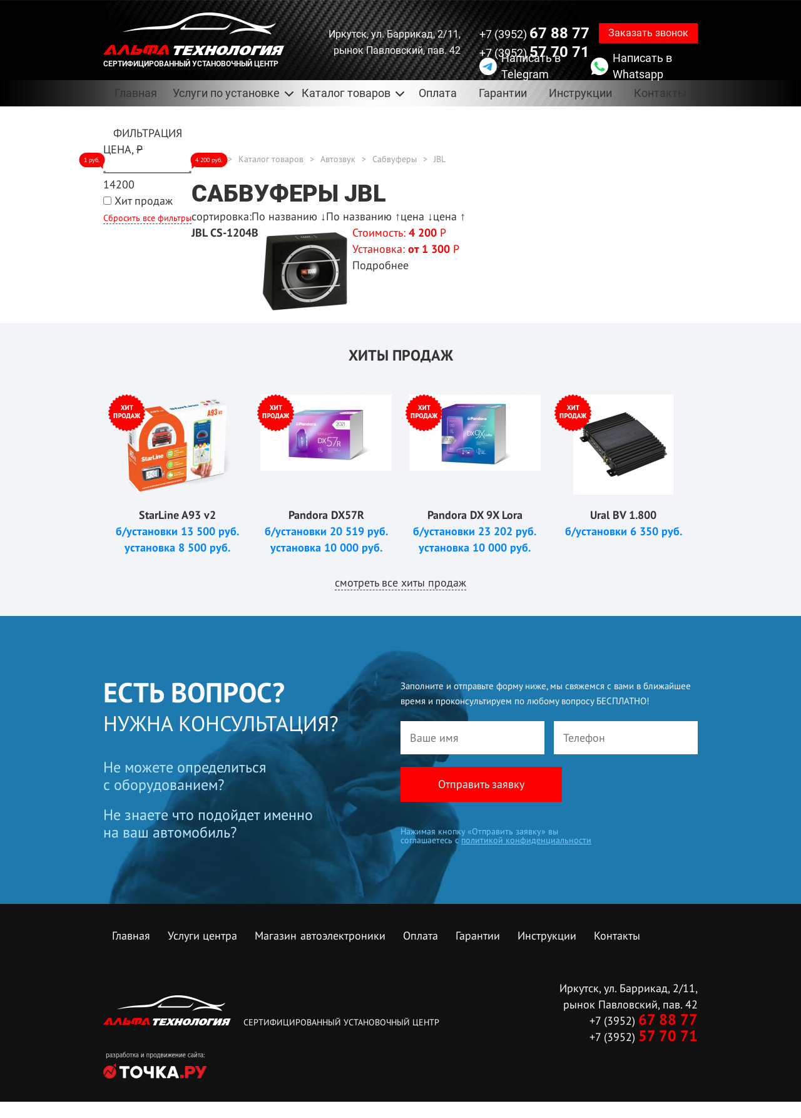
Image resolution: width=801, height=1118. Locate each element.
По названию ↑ (363, 216)
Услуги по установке (226, 93)
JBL (440, 159)
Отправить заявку (481, 784)
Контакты (660, 93)
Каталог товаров (346, 93)
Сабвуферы (394, 159)
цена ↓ (416, 216)
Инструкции (580, 93)
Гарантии (503, 93)
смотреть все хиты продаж (400, 582)
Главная (136, 93)
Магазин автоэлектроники (320, 935)
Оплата (438, 93)
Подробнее (380, 265)
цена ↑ (449, 216)
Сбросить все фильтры (147, 217)
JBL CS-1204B (224, 232)
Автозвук (337, 159)
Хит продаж (144, 200)
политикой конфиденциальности (526, 840)
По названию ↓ (289, 216)
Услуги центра (202, 935)
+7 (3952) (534, 33)
